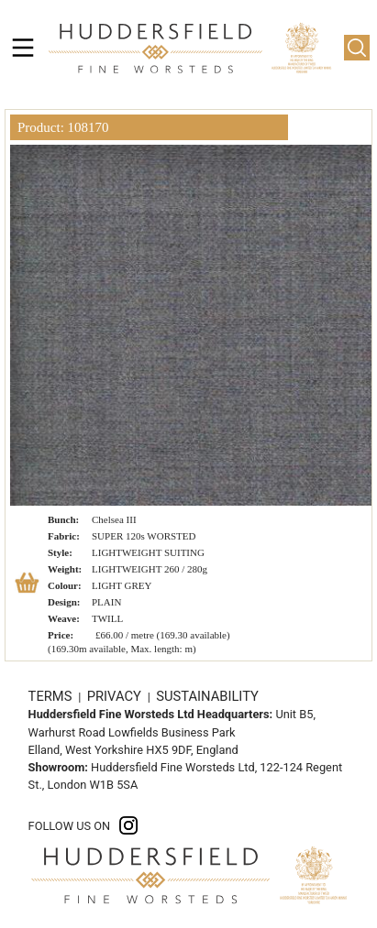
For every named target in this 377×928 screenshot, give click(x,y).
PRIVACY (116, 696)
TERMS (51, 696)
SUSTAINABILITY (207, 696)
